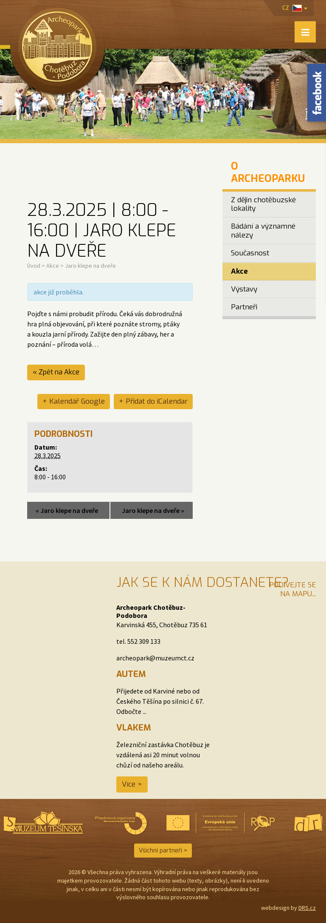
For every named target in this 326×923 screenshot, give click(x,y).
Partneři (244, 307)
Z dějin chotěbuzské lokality (263, 204)
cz (294, 7)
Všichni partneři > (163, 851)
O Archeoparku (268, 172)
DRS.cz (307, 908)
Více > (132, 784)
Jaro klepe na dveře (67, 510)
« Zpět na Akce (56, 372)
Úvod (33, 265)
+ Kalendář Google (73, 401)
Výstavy (244, 289)
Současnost (250, 253)
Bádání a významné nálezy (263, 230)
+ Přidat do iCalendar (153, 401)
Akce (52, 265)
